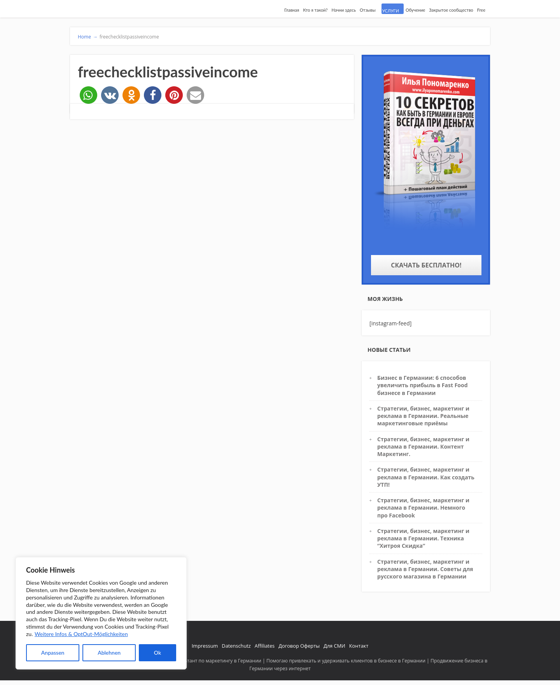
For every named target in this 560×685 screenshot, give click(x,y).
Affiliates (265, 645)
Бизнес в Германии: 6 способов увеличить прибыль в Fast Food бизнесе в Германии (422, 385)
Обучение (415, 9)
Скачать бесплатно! (426, 265)
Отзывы (368, 9)
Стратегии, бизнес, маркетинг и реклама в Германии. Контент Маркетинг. (423, 446)
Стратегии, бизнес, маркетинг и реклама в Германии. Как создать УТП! (425, 477)
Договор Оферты (299, 645)
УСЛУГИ (390, 10)
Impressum (205, 645)
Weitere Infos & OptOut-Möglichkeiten (81, 634)
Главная (291, 9)
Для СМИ (334, 645)
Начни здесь (343, 9)
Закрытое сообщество (451, 9)
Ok (157, 652)
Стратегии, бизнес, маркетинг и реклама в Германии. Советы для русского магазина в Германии (425, 569)
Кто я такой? (315, 9)
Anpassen (53, 652)
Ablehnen (109, 652)
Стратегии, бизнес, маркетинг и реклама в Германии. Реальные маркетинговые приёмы (423, 416)
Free (481, 9)
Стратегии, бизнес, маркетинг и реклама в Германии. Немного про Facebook (423, 507)
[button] (88, 95)
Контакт (358, 645)
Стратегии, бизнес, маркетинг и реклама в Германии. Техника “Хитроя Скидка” (423, 538)
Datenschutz (236, 645)
